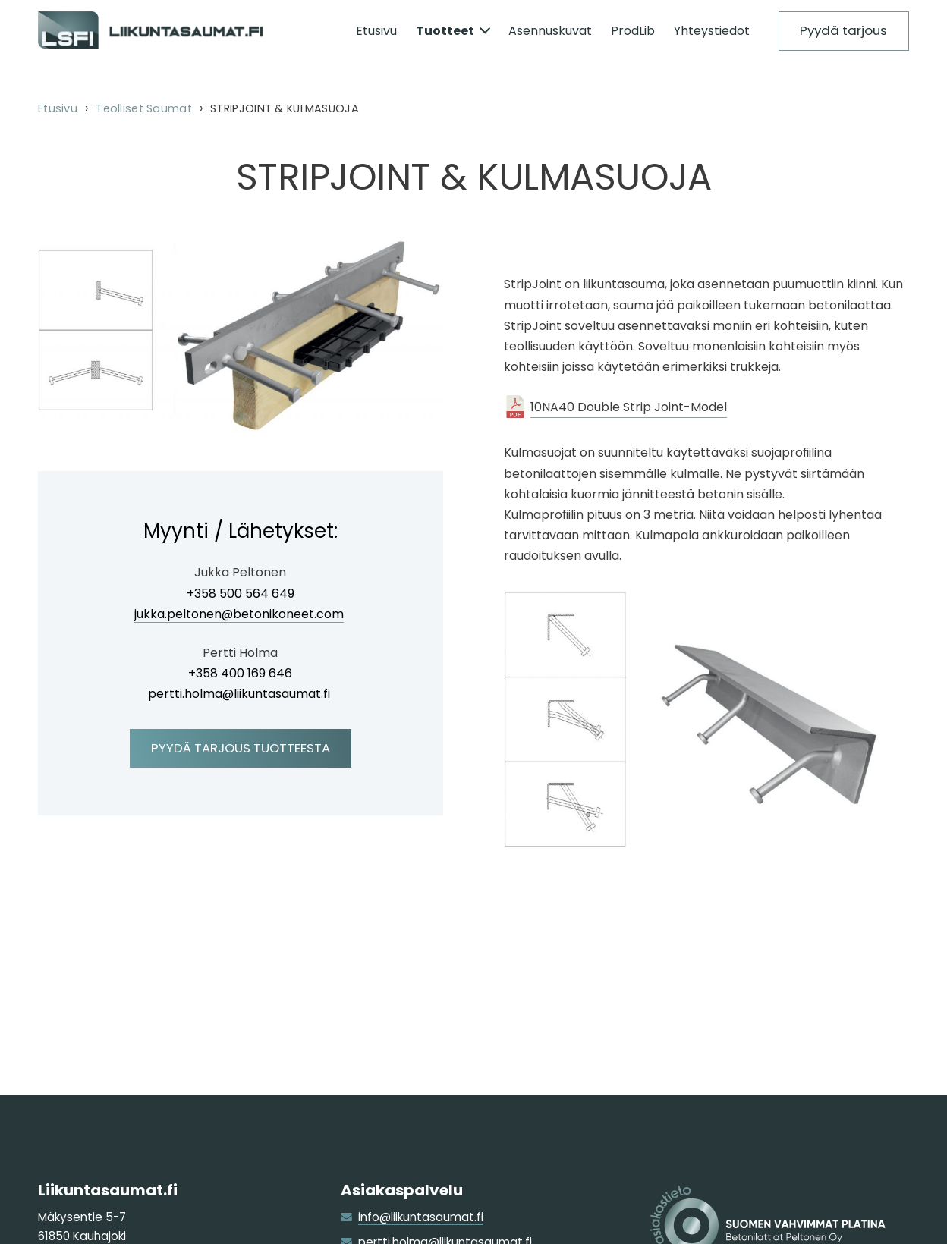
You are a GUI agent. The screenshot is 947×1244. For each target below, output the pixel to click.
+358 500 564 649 (240, 594)
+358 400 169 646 (240, 674)
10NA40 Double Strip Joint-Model (628, 407)
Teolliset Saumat (144, 108)
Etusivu (57, 108)
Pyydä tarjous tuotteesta (240, 748)
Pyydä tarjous (843, 30)
